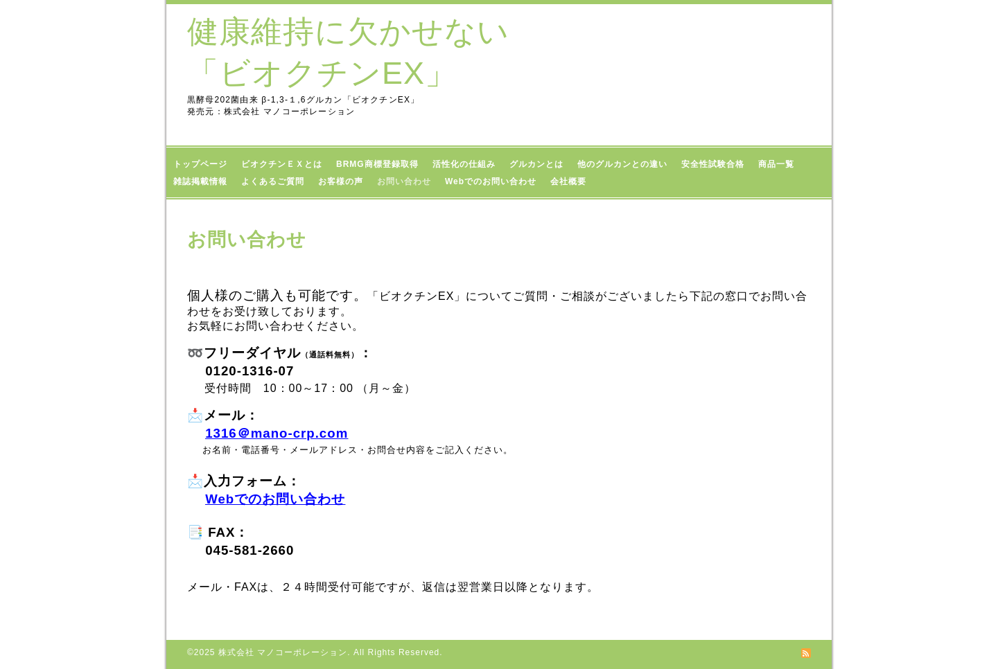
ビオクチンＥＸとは (281, 164)
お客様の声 (340, 181)
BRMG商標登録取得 (377, 164)
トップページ (200, 164)
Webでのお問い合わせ (490, 181)
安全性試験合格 (712, 164)
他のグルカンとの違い (622, 164)
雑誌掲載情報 (200, 181)
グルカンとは (536, 164)
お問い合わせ (404, 181)
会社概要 (568, 181)
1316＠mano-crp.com (276, 433)
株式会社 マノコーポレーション (282, 652)
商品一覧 (782, 164)
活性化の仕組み (464, 164)
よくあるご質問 (272, 181)
